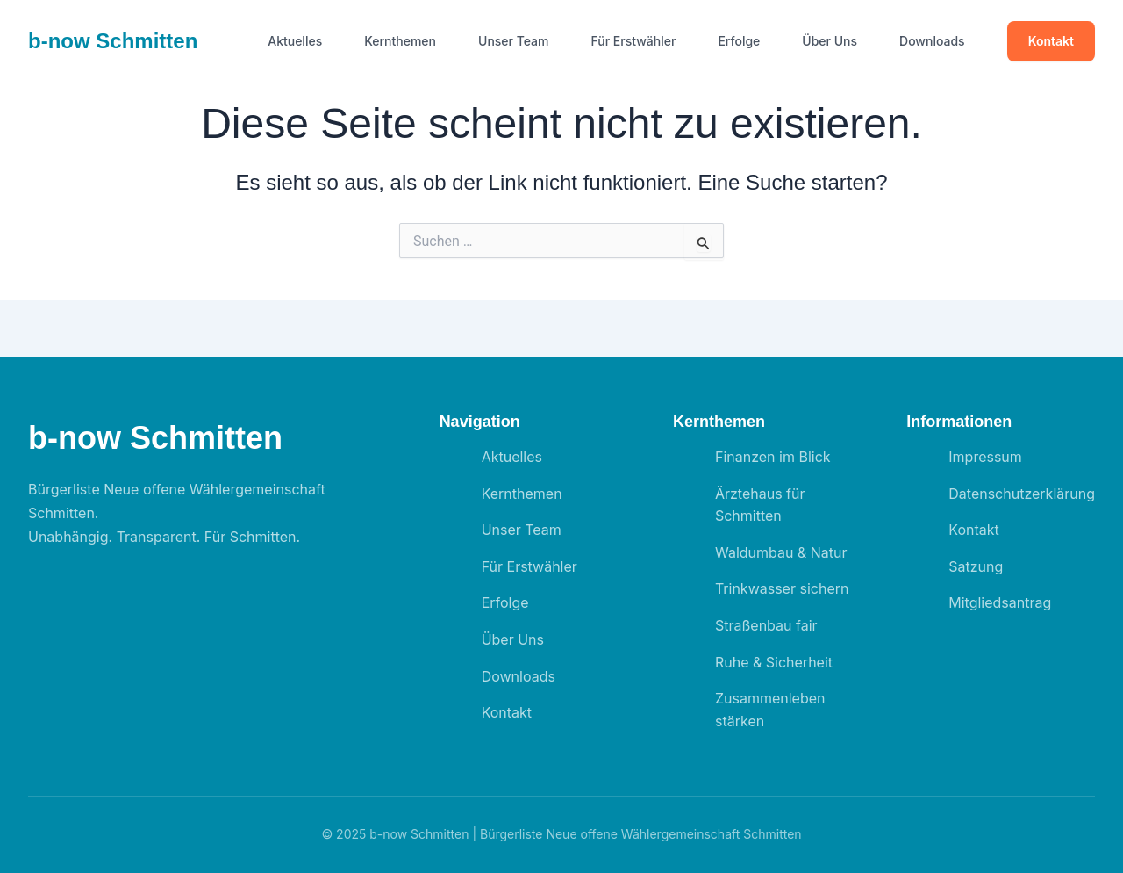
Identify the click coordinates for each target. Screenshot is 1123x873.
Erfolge (739, 41)
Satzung (975, 566)
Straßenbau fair (766, 625)
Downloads (932, 41)
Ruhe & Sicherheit (774, 662)
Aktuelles (295, 41)
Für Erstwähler (633, 41)
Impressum (985, 456)
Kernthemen (400, 41)
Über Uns (829, 41)
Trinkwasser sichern (782, 588)
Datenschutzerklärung (1021, 493)
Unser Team (513, 41)
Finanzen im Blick (773, 456)
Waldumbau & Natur (781, 552)
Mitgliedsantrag (999, 602)
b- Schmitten (112, 41)
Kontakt (1051, 40)
